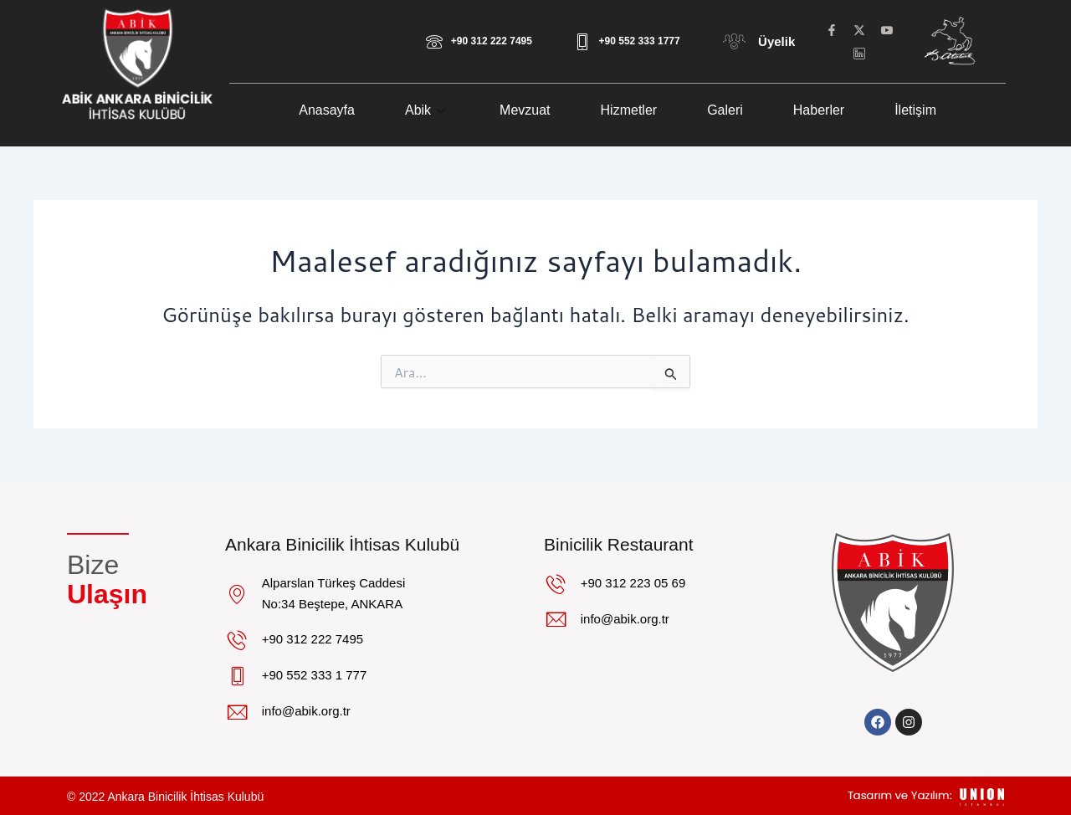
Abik (427, 110)
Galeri (725, 110)
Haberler (818, 110)
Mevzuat (525, 110)
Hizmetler (629, 110)
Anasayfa (327, 110)
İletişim (915, 110)
